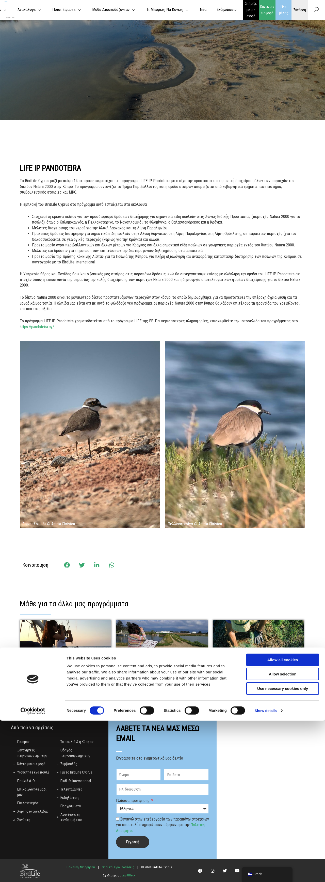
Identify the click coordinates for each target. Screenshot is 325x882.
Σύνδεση (299, 9)
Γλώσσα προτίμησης (133, 800)
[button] (66, 565)
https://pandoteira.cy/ (37, 326)
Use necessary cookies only (282, 850)
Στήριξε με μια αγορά (251, 10)
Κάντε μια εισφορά (267, 9)
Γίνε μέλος (283, 9)
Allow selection (282, 835)
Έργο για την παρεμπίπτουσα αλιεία (64, 672)
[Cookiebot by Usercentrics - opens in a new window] (33, 872)
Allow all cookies (282, 821)
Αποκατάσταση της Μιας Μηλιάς (157, 672)
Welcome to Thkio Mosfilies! (248, 672)
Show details (266, 872)
